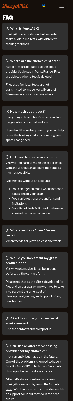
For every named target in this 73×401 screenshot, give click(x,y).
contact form (35, 273)
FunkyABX (15, 6)
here (28, 140)
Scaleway (24, 71)
